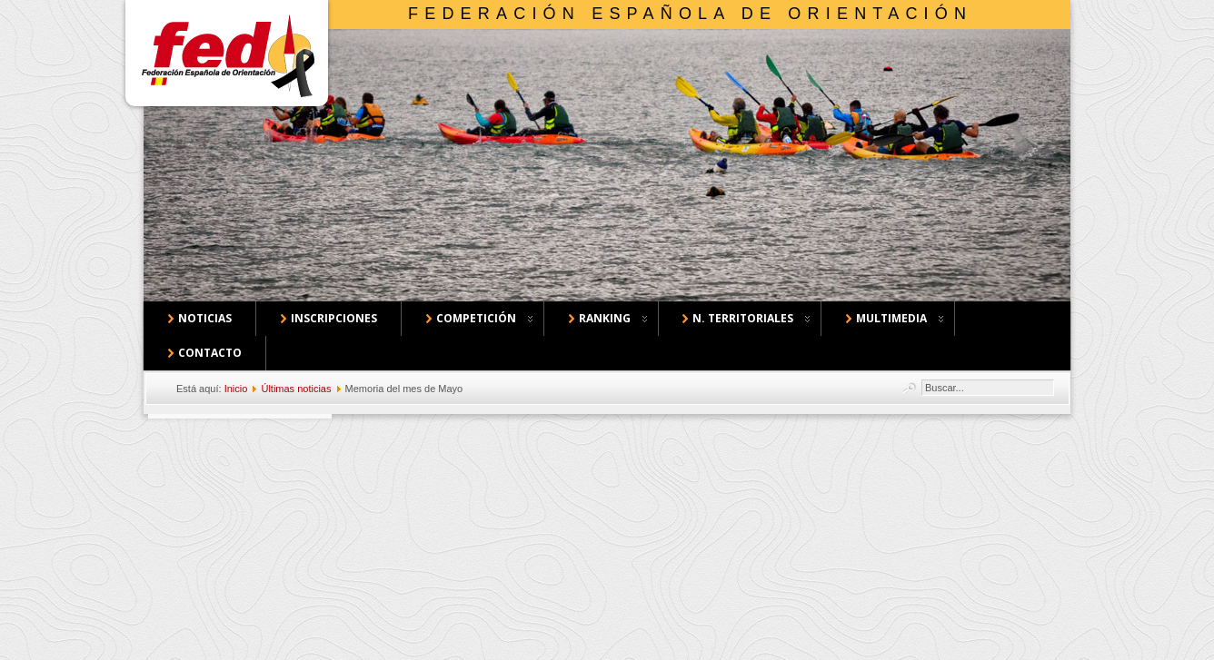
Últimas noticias (296, 388)
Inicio (236, 388)
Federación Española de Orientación (690, 14)
